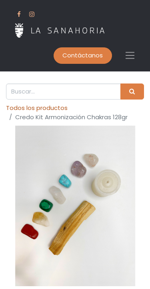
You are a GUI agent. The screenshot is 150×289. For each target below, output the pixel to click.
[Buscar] (132, 91)
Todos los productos (37, 108)
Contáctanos (82, 55)
